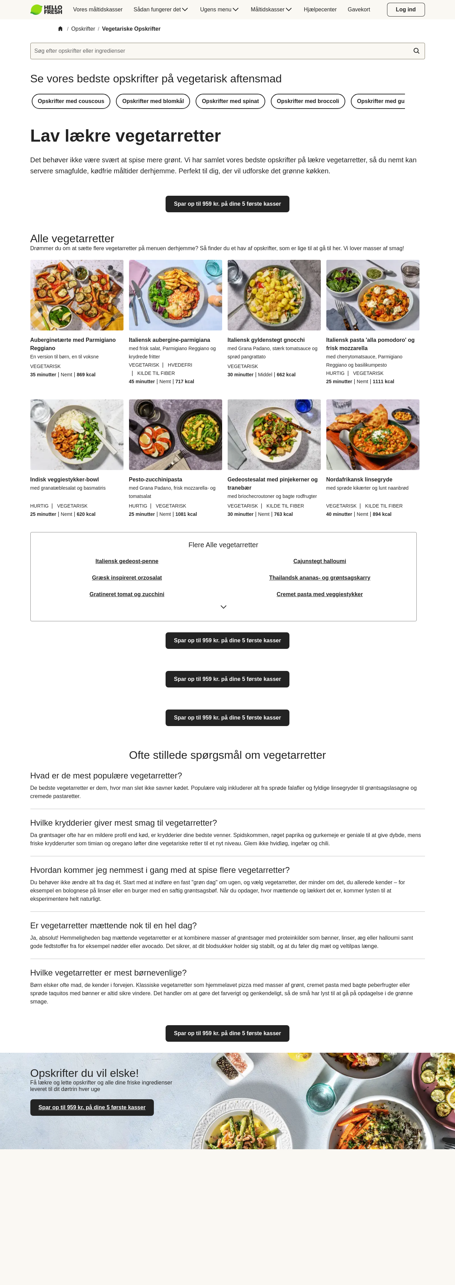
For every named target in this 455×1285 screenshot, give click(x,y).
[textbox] (227, 51)
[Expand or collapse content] (223, 609)
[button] (71, 101)
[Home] (60, 29)
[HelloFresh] (46, 9)
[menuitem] (49, 9)
